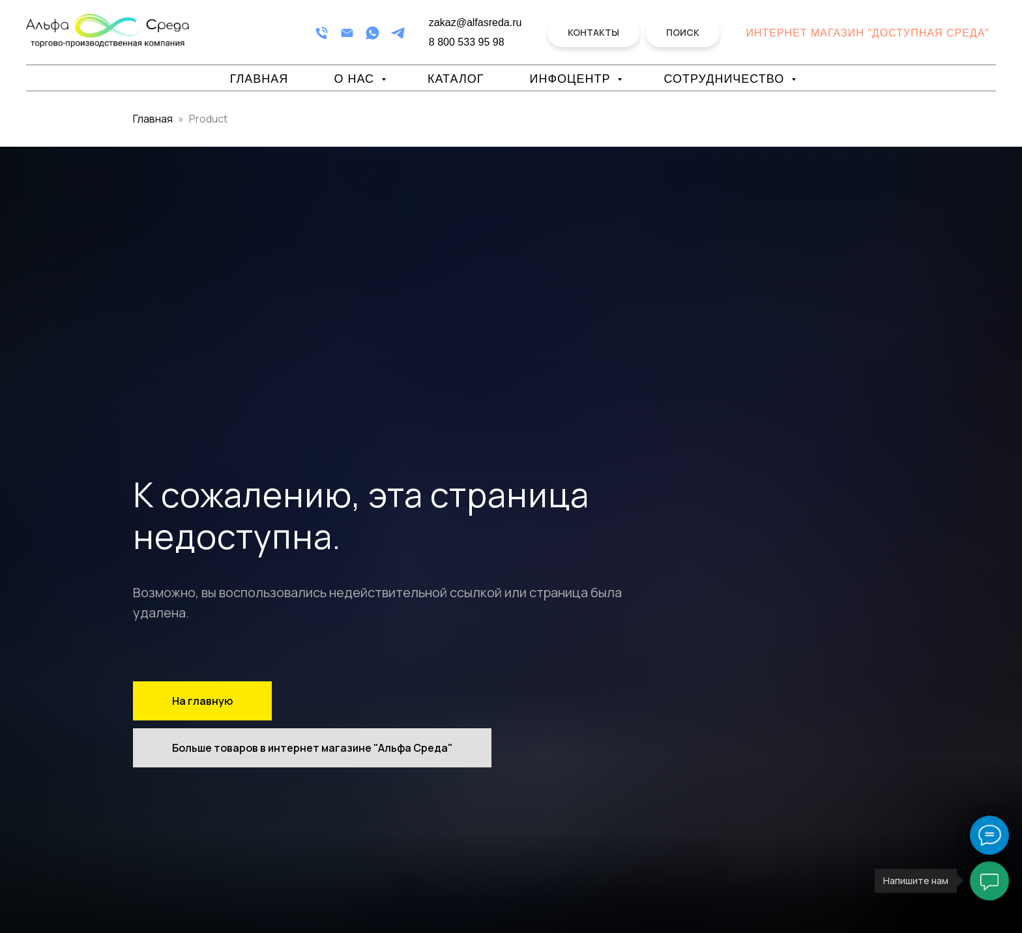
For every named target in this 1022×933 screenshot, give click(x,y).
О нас (356, 78)
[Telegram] (398, 33)
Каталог (456, 78)
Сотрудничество (726, 78)
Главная (259, 78)
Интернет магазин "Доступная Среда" (867, 32)
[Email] (347, 33)
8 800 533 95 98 (466, 42)
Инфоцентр (571, 78)
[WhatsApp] (372, 33)
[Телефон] (322, 33)
